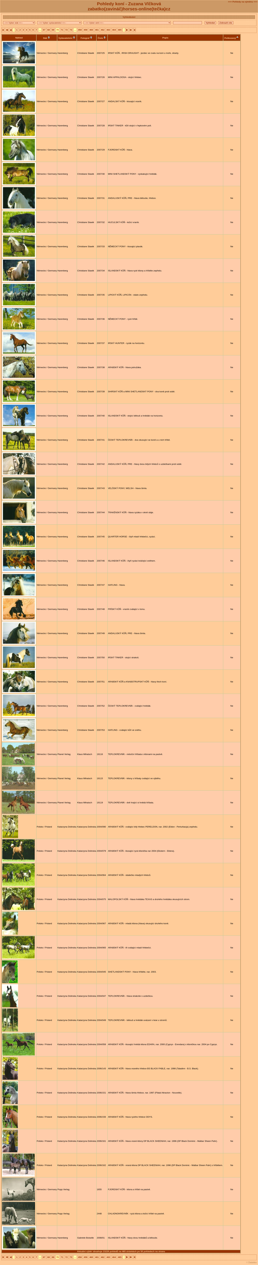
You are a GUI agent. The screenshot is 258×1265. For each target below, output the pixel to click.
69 (53, 30)
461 (97, 30)
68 (48, 30)
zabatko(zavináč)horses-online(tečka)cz (129, 8)
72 (66, 30)
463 (108, 30)
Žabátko (252, 1262)
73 (71, 30)
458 (80, 30)
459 (85, 30)
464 (114, 30)
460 (91, 30)
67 (44, 30)
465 (119, 30)
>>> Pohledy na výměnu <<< (242, 1)
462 (102, 30)
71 (62, 30)
